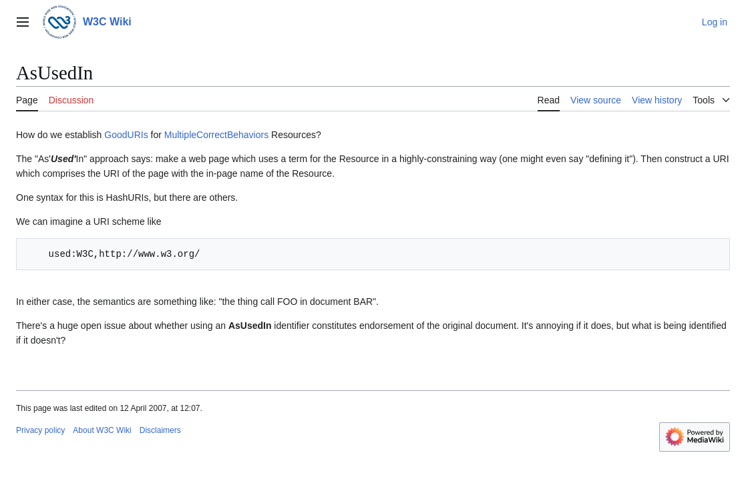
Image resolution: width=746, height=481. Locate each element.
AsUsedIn (250, 325)
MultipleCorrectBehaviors (216, 134)
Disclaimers (160, 430)
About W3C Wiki (102, 430)
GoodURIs (126, 134)
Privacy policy (40, 430)
